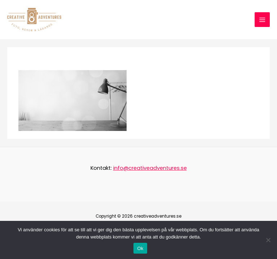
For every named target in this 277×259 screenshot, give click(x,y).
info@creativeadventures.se (150, 168)
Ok (140, 248)
